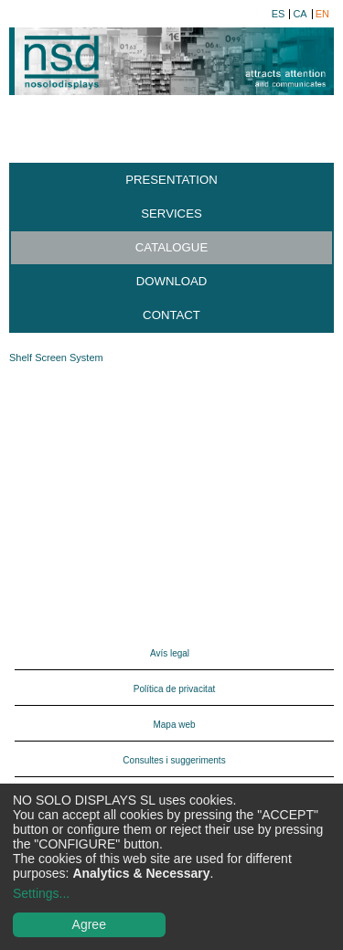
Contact (171, 315)
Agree (89, 924)
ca (299, 14)
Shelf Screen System (56, 357)
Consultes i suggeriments (174, 760)
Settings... (41, 893)
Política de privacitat (175, 689)
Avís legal (169, 653)
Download (172, 281)
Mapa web (174, 725)
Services (171, 213)
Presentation (171, 180)
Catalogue (171, 247)
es (278, 14)
